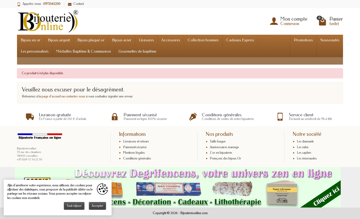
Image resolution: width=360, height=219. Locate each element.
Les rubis (303, 147)
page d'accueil (51, 96)
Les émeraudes (307, 158)
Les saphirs (304, 153)
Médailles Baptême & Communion (83, 51)
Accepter (97, 206)
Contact (76, 4)
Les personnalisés (34, 51)
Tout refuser (74, 206)
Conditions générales (137, 158)
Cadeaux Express (240, 40)
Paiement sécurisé (135, 147)
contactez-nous (75, 96)
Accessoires (170, 40)
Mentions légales (134, 153)
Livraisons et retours (136, 141)
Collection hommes (203, 40)
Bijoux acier (121, 40)
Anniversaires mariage (224, 147)
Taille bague (218, 141)
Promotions (303, 40)
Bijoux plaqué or (90, 40)
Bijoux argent (59, 40)
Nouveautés (329, 40)
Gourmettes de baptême (137, 51)
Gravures (146, 40)
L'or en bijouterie (221, 153)
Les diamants (305, 141)
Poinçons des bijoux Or (225, 158)
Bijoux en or (30, 40)
